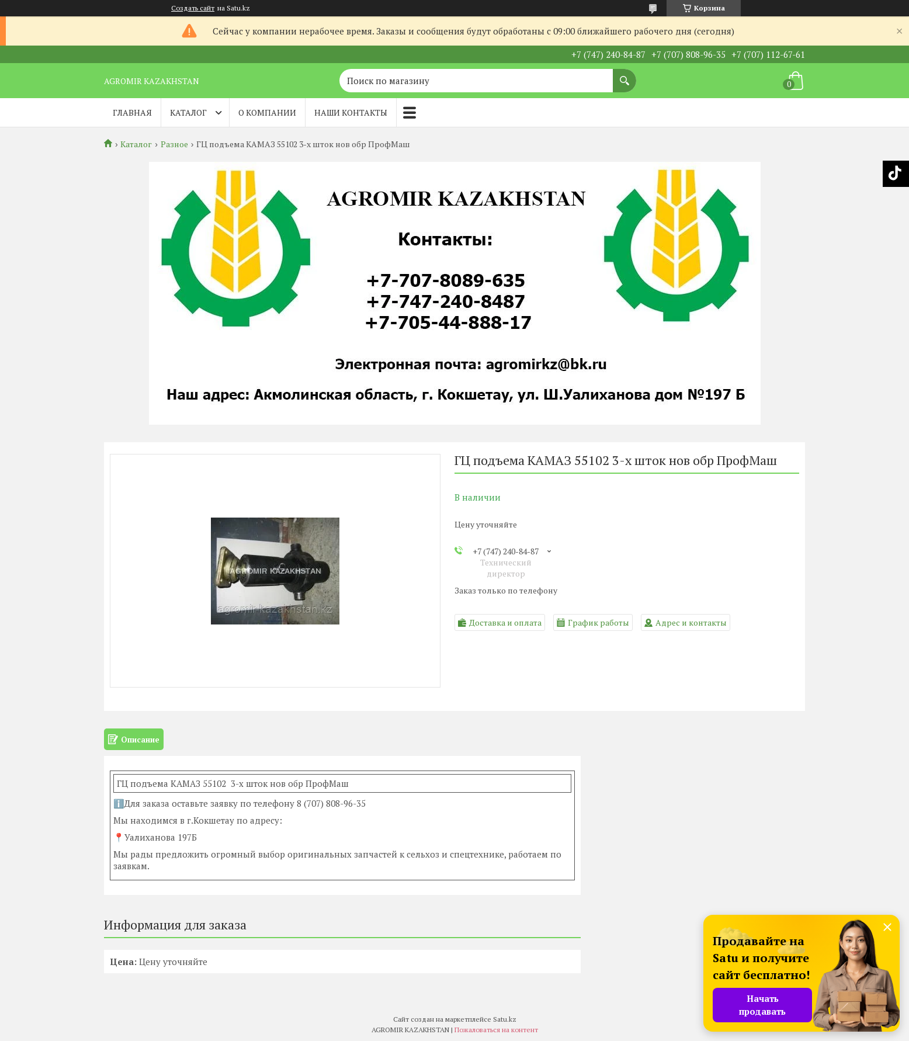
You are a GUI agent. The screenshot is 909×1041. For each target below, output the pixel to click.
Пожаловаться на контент (496, 1029)
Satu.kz (504, 1019)
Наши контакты (350, 112)
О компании (267, 112)
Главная (132, 112)
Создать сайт (192, 8)
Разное (174, 144)
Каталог (188, 112)
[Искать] (624, 74)
